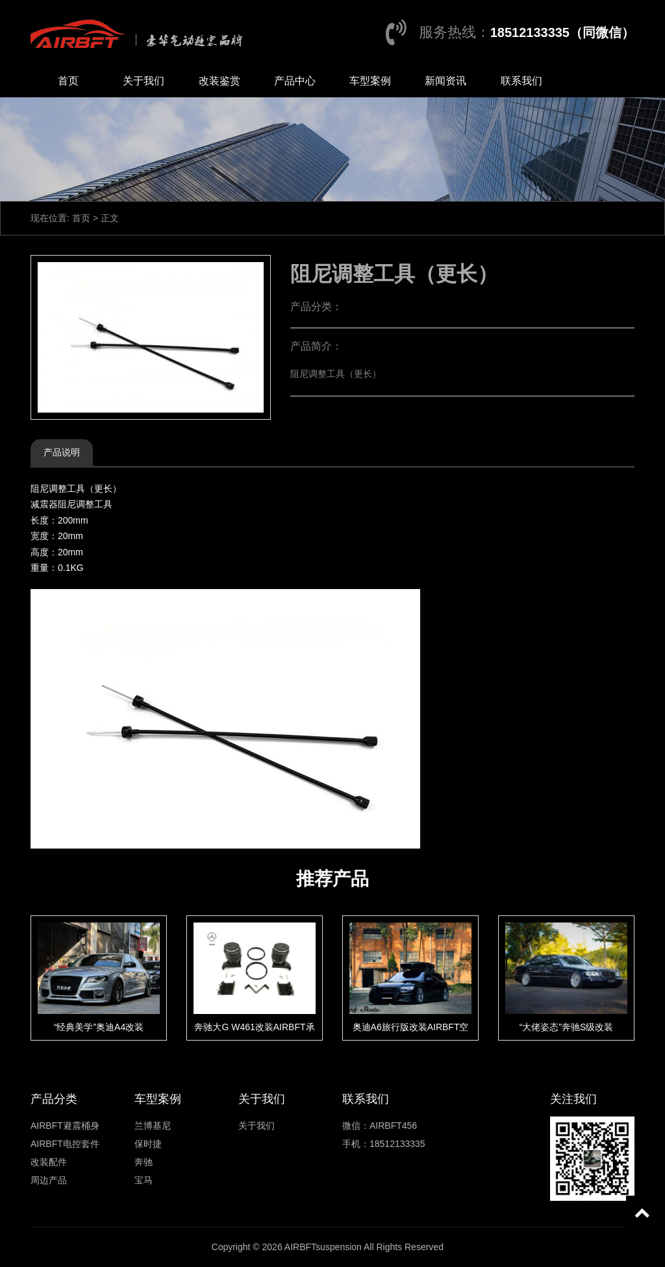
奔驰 (143, 1162)
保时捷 (148, 1144)
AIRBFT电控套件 (65, 1144)
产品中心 (295, 80)
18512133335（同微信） (562, 32)
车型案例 (370, 80)
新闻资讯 (445, 80)
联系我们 (521, 80)
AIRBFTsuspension (323, 1247)
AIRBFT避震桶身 (65, 1125)
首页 (68, 80)
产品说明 (62, 452)
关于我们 (143, 80)
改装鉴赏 (219, 80)
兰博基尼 (152, 1125)
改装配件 (49, 1162)
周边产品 (49, 1180)
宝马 (143, 1180)
